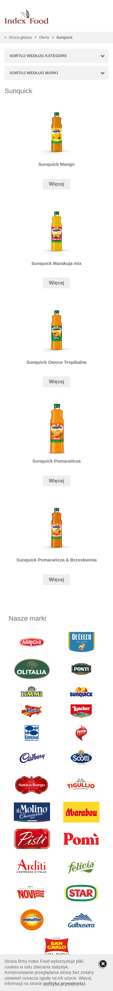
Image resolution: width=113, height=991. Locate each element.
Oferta (44, 37)
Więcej (56, 184)
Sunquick (64, 37)
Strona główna (20, 37)
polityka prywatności (64, 983)
